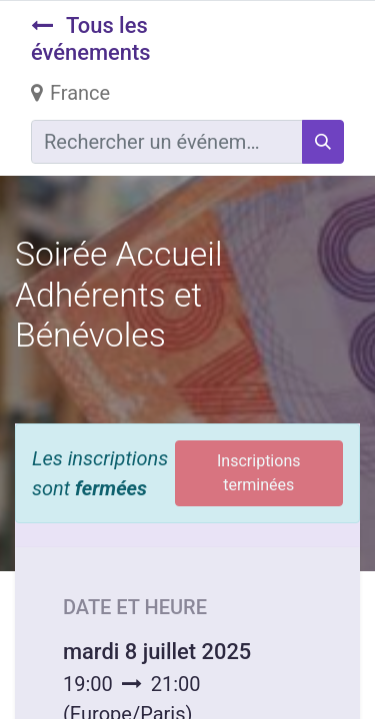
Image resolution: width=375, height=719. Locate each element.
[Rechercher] (323, 142)
